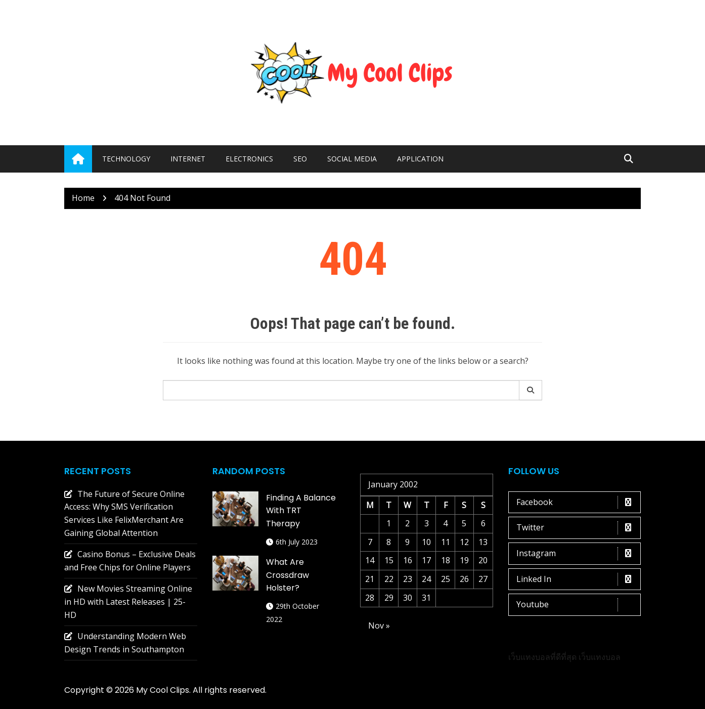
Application (420, 158)
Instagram (577, 553)
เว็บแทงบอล (600, 656)
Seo (300, 158)
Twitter (577, 527)
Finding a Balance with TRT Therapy (301, 510)
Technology (126, 158)
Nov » (379, 625)
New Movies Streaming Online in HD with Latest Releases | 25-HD (128, 601)
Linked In (577, 579)
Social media (352, 158)
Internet (187, 158)
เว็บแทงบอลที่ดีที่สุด (542, 656)
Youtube (577, 604)
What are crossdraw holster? (287, 575)
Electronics (249, 158)
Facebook (577, 502)
